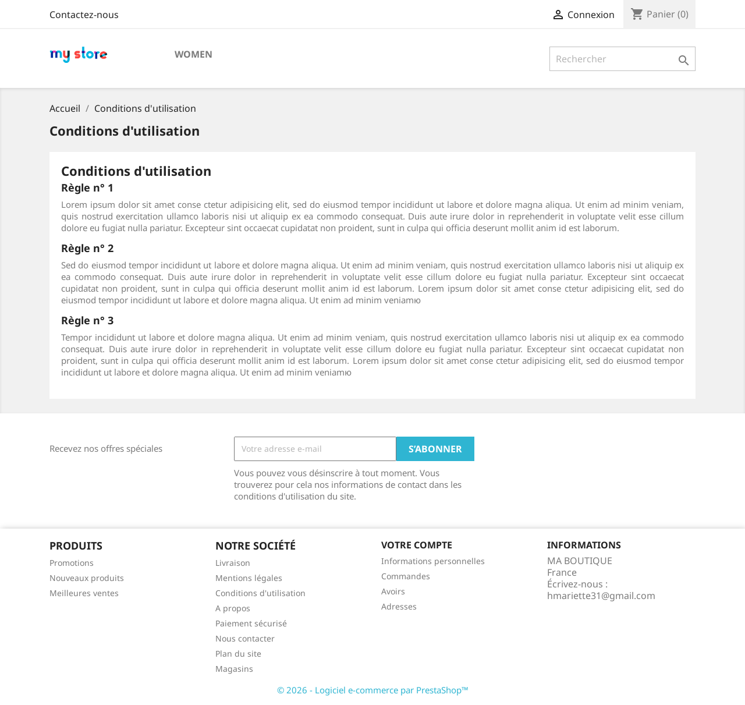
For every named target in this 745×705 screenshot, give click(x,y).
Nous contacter (245, 638)
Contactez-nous (84, 14)
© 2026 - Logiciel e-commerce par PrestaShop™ (373, 690)
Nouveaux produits (86, 577)
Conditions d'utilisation (260, 592)
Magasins (234, 668)
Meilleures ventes (84, 592)
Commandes (405, 576)
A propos (232, 608)
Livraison (232, 562)
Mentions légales (248, 577)
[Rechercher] (622, 59)
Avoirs (393, 591)
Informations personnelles (433, 560)
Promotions (71, 562)
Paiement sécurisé (251, 623)
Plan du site (238, 653)
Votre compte (416, 545)
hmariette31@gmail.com (601, 595)
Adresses (399, 606)
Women (193, 54)
